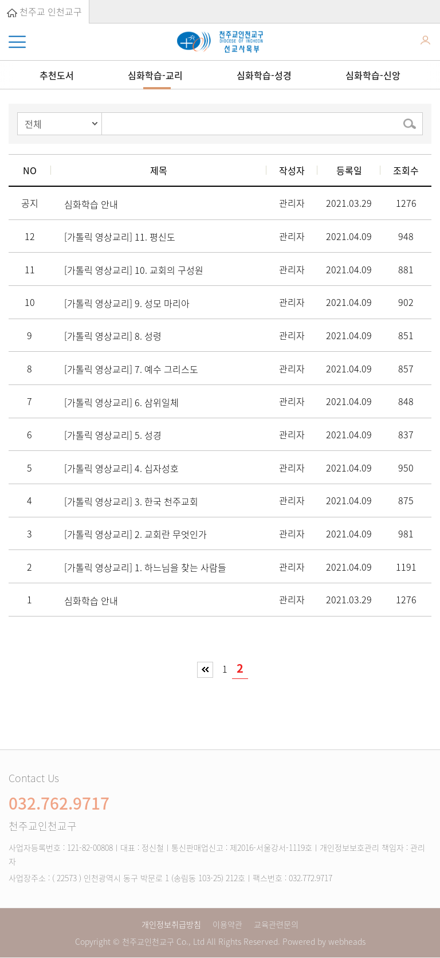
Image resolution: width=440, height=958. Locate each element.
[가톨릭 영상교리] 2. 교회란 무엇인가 (135, 534)
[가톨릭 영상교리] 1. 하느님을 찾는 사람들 (145, 567)
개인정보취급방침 (171, 924)
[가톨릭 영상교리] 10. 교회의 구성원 (133, 270)
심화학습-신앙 (372, 75)
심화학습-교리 (155, 75)
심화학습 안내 (91, 204)
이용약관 (227, 924)
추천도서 (57, 75)
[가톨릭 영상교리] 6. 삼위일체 (121, 402)
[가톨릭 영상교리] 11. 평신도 (119, 237)
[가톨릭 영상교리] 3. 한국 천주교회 (131, 501)
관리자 (292, 203)
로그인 (425, 42)
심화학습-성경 (264, 75)
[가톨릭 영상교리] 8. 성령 (113, 336)
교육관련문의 (276, 924)
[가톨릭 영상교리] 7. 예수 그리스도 (131, 369)
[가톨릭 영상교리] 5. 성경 (113, 435)
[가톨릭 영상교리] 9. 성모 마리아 (127, 303)
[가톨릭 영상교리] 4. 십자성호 (121, 468)
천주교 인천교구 (44, 11)
